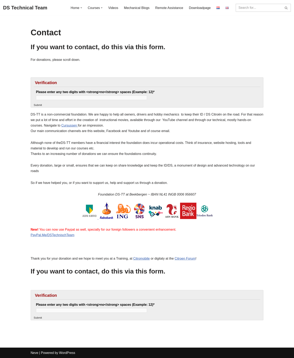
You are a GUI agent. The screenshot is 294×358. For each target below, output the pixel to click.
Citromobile (141, 258)
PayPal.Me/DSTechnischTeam (52, 235)
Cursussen (69, 125)
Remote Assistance (169, 8)
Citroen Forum (185, 258)
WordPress (67, 353)
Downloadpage (200, 8)
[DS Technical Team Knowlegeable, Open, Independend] (25, 8)
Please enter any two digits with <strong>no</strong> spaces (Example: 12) (95, 92)
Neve (34, 353)
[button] (81, 8)
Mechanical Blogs (136, 8)
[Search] (259, 8)
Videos (113, 8)
